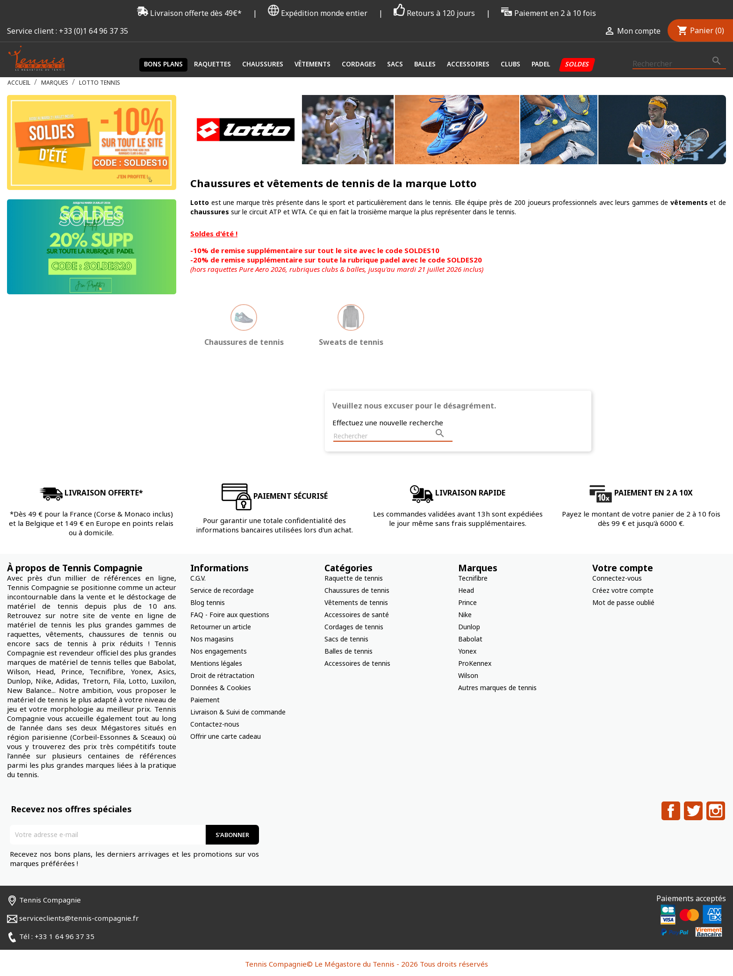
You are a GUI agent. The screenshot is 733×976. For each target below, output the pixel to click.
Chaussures (262, 64)
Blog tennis (207, 602)
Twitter (693, 810)
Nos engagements (218, 651)
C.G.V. (198, 578)
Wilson (468, 675)
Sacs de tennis (346, 638)
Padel (541, 64)
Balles (425, 64)
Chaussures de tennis (356, 590)
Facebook (670, 810)
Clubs (510, 64)
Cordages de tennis (353, 626)
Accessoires (468, 64)
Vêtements (313, 64)
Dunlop (469, 626)
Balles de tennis (348, 651)
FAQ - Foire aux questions (229, 614)
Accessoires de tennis (357, 663)
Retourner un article (220, 626)
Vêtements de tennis (356, 602)
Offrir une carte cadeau (225, 736)
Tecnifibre (473, 578)
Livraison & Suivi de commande (238, 711)
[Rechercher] (679, 64)
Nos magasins (212, 638)
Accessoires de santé (356, 614)
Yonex (467, 651)
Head (466, 590)
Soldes (577, 64)
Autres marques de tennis (497, 687)
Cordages (359, 64)
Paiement (205, 699)
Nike (465, 614)
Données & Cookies (220, 687)
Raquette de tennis (353, 578)
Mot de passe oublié (623, 602)
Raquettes (212, 64)
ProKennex (474, 663)
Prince (467, 602)
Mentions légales (216, 663)
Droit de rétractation (222, 675)
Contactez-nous (214, 724)
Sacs (395, 64)
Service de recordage (222, 590)
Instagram (715, 810)
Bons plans (163, 64)
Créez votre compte (623, 590)
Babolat (470, 638)
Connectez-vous (617, 578)
